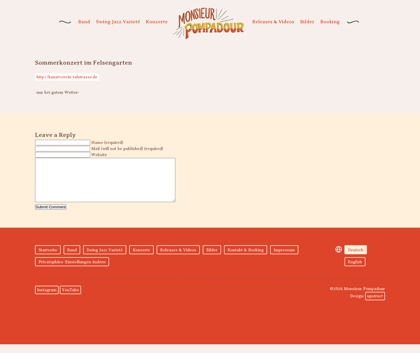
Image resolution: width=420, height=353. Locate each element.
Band (84, 21)
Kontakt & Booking (246, 259)
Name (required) (107, 142)
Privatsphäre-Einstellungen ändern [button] (72, 271)
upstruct (375, 305)
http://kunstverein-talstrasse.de (66, 77)
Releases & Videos (273, 21)
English (355, 271)
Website (99, 155)
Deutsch (355, 259)
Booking (330, 21)
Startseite (47, 259)
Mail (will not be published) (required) (127, 149)
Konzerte (157, 21)
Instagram (47, 298)
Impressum (284, 259)
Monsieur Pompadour (208, 23)
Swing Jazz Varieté (118, 21)
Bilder (307, 21)
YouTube (70, 298)
